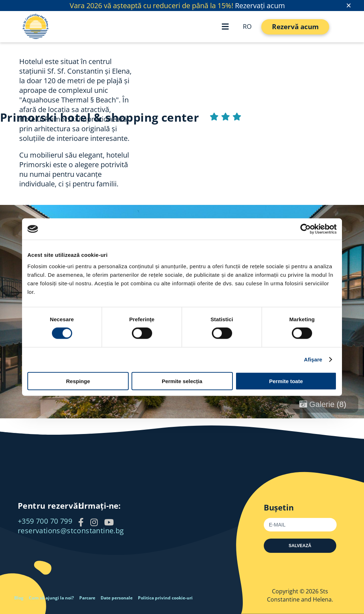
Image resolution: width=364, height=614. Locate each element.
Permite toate (286, 381)
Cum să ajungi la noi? (51, 598)
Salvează (300, 545)
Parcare (87, 598)
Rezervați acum (260, 5)
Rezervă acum (295, 26)
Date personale (117, 598)
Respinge (78, 381)
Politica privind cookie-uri (165, 598)
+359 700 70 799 (45, 521)
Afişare (313, 359)
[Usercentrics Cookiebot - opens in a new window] (305, 229)
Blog (18, 598)
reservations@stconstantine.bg (71, 530)
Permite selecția (182, 381)
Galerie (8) (322, 404)
